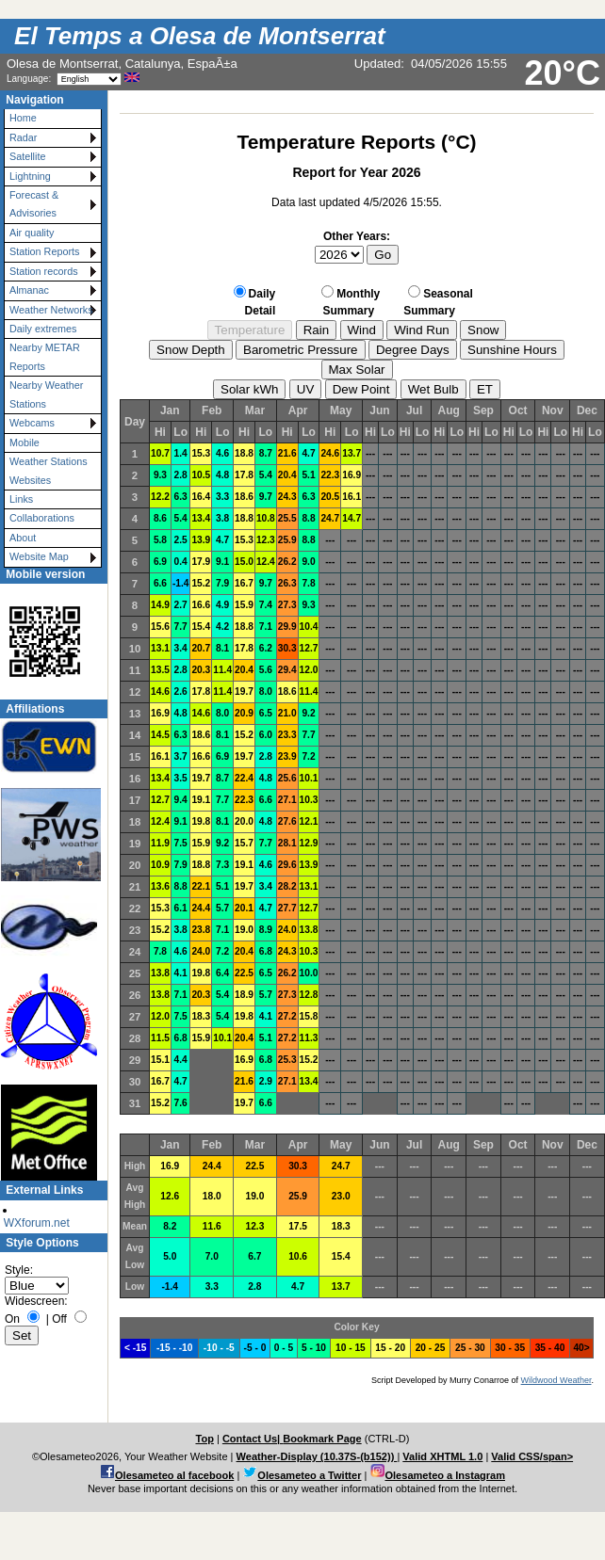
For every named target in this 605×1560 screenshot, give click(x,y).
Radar (23, 137)
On (12, 1319)
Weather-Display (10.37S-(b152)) (317, 1456)
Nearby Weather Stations (46, 394)
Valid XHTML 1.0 (442, 1456)
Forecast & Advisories (33, 203)
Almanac (29, 290)
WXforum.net (37, 1223)
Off (59, 1319)
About (22, 537)
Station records (43, 271)
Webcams (32, 422)
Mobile (24, 442)
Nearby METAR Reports (44, 356)
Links (21, 499)
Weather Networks (51, 309)
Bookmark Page (322, 1438)
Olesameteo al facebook (174, 1475)
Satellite (27, 156)
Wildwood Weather (556, 1380)
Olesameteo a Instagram (444, 1475)
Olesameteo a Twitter (309, 1475)
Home (23, 117)
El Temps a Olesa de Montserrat (199, 36)
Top (204, 1438)
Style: (19, 1270)
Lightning (30, 176)
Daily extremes (42, 328)
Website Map (39, 556)
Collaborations (41, 517)
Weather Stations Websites (48, 470)
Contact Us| (252, 1438)
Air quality (31, 232)
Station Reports (44, 251)
